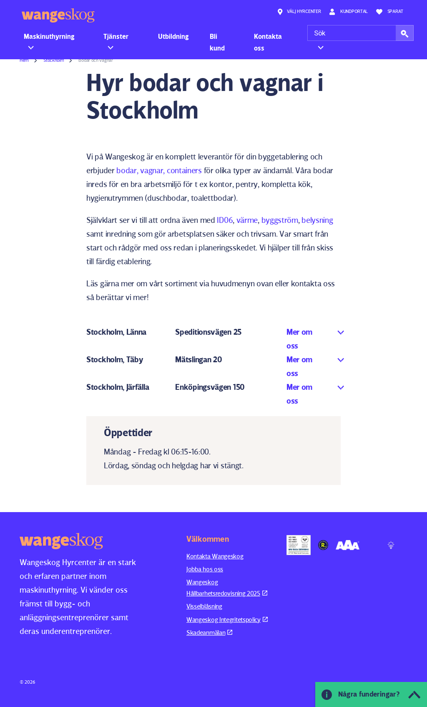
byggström (279, 220)
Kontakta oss (268, 42)
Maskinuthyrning (49, 36)
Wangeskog (58, 15)
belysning (317, 220)
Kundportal (348, 11)
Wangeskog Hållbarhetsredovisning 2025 (226, 587)
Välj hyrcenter (299, 11)
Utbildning (173, 36)
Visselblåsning (204, 606)
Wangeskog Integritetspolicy (227, 619)
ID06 (225, 220)
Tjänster (115, 36)
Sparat (389, 11)
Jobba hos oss (204, 569)
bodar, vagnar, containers (158, 170)
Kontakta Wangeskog (215, 556)
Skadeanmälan (209, 632)
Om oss (325, 36)
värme (247, 220)
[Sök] (360, 33)
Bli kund (217, 42)
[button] (405, 33)
